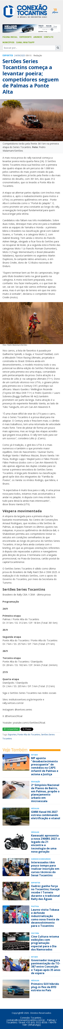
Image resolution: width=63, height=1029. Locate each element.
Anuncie (37, 37)
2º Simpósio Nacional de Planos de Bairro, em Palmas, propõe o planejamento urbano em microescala (45, 793)
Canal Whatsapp (25, 42)
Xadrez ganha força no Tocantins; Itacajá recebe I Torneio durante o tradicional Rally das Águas (45, 892)
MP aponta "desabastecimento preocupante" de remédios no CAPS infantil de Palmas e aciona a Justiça (44, 766)
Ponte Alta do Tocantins (28, 734)
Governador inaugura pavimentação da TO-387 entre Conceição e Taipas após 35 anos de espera (45, 966)
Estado (34, 755)
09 (18, 55)
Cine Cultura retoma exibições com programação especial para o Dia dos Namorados (45, 943)
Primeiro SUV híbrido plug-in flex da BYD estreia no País (45, 987)
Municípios (8, 42)
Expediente (25, 37)
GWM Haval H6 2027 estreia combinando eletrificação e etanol (45, 815)
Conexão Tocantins (30, 1017)
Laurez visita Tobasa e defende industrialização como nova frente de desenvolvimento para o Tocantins (45, 918)
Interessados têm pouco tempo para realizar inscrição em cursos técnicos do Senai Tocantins (45, 868)
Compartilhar (11, 729)
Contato (48, 37)
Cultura (35, 933)
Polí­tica (35, 906)
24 (15, 55)
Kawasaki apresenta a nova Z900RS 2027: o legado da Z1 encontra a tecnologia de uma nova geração (45, 843)
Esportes (8, 55)
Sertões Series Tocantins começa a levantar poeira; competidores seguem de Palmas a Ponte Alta (31, 76)
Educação (35, 782)
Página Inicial (10, 37)
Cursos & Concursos (41, 859)
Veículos (35, 808)
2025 (22, 55)
